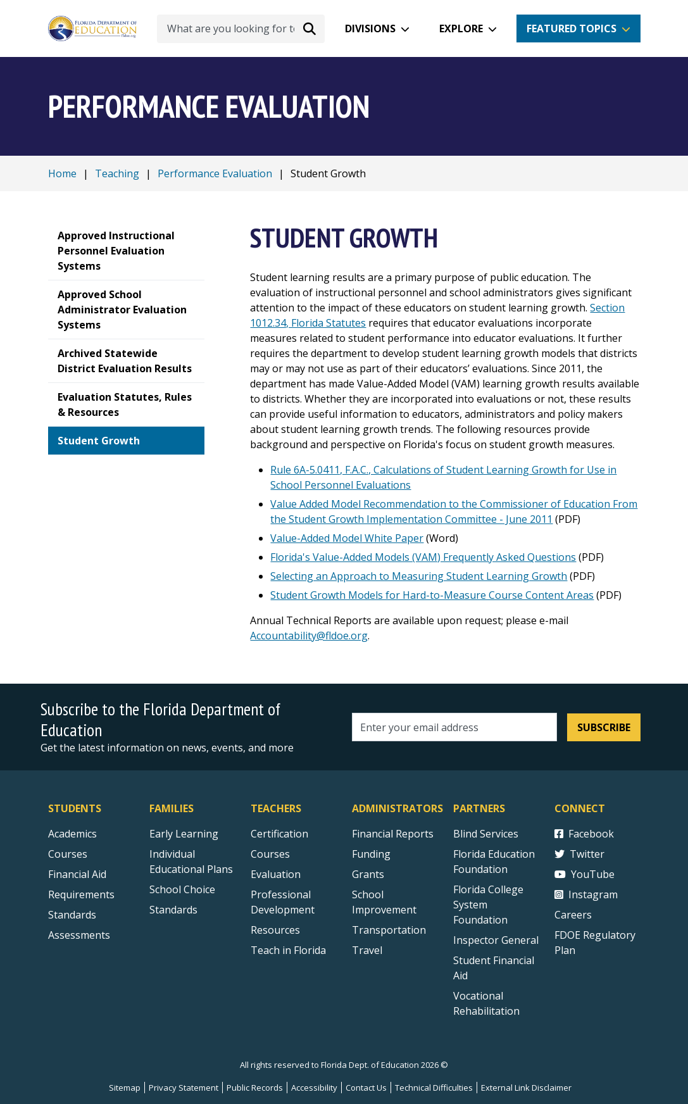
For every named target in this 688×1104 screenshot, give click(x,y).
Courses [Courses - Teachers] (270, 854)
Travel (367, 950)
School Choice (182, 889)
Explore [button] (461, 28)
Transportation (389, 930)
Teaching (117, 173)
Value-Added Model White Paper (346, 538)
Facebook (584, 834)
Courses (67, 854)
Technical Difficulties (434, 1087)
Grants (368, 874)
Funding (371, 854)
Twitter (579, 854)
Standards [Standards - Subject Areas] (72, 915)
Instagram (586, 894)
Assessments (79, 935)
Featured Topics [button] (571, 28)
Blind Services (485, 834)
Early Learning (183, 834)
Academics (72, 834)
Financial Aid (77, 874)
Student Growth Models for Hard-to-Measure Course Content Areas (432, 595)
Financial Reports (393, 834)
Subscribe (603, 727)
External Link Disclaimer (526, 1087)
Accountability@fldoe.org (309, 636)
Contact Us (366, 1087)
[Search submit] (309, 28)
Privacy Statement (183, 1087)
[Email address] (455, 727)
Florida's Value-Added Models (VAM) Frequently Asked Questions (423, 557)
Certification (279, 834)
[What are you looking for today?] (241, 29)
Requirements (81, 894)
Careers (573, 915)
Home (62, 173)
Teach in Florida (288, 950)
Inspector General (496, 940)
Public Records (255, 1087)
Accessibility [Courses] (314, 1087)
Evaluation (276, 874)
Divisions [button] (370, 28)
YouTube (584, 874)
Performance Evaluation (215, 173)
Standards (173, 910)
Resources (275, 930)
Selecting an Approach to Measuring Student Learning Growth (418, 576)
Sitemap (125, 1087)
